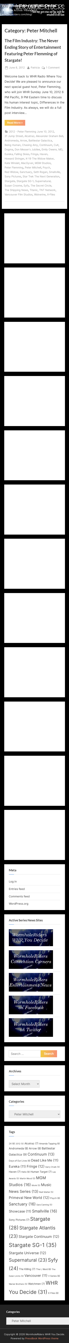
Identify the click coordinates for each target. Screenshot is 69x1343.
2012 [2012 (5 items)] (20, 1144)
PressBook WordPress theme (42, 1338)
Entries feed (17, 889)
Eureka (9, 154)
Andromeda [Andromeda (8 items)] (18, 1148)
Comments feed (19, 896)
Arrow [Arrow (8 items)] (35, 1148)
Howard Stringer (14, 158)
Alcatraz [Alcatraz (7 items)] (31, 1143)
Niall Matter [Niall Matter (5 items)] (46, 1192)
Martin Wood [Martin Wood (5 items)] (27, 1178)
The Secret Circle (41, 185)
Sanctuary (26, 172)
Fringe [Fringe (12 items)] (36, 1166)
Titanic (34, 190)
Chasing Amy (30, 145)
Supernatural (43, 181)
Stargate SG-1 (25, 181)
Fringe (34, 154)
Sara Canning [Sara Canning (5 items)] (44, 1205)
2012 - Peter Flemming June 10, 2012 (31, 131)
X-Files (51, 194)
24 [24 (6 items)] (12, 1143)
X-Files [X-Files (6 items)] (53, 1293)
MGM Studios (43, 163)
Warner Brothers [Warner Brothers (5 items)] (18, 1284)
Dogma (9, 149)
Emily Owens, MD (52, 149)
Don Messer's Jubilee (27, 149)
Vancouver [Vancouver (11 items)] (35, 1275)
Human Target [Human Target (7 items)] (41, 1171)
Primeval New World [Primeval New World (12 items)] (29, 1198)
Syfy (26, 185)
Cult (56, 145)
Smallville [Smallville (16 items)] (44, 1211)
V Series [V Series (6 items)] (54, 1276)
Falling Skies (21, 154)
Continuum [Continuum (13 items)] (41, 1154)
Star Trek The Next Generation (41, 176)
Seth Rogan (40, 172)
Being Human (13, 145)
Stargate (10, 181)
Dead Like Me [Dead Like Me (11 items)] (45, 1160)
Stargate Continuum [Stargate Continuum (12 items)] (39, 1236)
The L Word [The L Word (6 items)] (43, 1269)
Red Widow (11, 172)
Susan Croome (13, 185)
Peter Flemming (14, 167)
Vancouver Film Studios (19, 194)
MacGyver (27, 163)
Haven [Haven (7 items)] (15, 1171)
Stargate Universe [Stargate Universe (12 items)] (27, 1253)
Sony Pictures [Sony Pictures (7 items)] (19, 1219)
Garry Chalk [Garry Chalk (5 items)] (52, 1167)
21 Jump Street (14, 136)
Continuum (45, 145)
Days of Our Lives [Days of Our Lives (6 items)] (19, 1160)
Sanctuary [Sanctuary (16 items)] (22, 1204)
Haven (43, 154)
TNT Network (47, 190)
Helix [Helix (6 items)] (25, 1171)
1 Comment (53, 68)
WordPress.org (18, 903)
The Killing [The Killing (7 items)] (27, 1269)
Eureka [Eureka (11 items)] (17, 1166)
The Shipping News (16, 190)
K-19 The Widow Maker (40, 158)
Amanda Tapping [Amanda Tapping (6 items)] (49, 1143)
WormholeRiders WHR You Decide (29, 5)
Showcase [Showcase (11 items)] (20, 1211)
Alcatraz (29, 136)
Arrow (23, 140)
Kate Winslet (12, 163)
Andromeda (12, 140)
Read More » (16, 123)
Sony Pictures (13, 176)
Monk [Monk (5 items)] (36, 1185)
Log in (13, 881)
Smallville (54, 172)
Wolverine (40, 194)
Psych (46, 167)
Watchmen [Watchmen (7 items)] (36, 1283)
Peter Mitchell (33, 167)
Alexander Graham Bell (49, 136)
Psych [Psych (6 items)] (55, 1198)
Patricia (35, 67)
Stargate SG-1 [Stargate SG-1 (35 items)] (33, 1245)
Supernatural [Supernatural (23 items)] (28, 1260)
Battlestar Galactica (40, 140)
